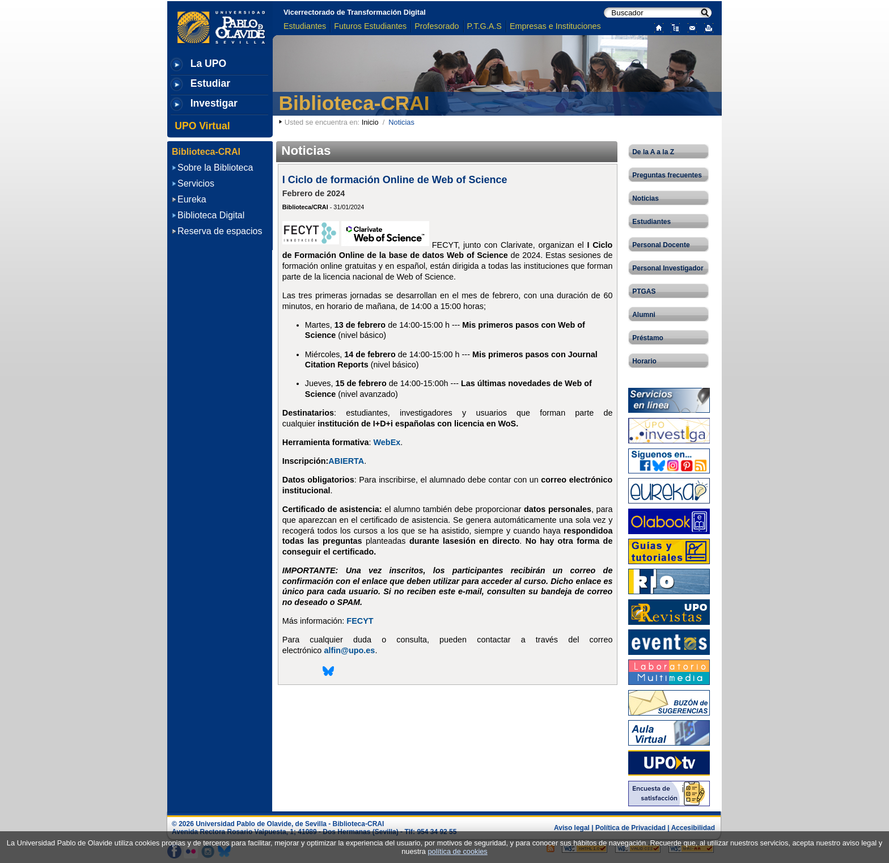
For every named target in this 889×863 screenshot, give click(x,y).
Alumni (643, 315)
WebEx (387, 442)
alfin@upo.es (349, 650)
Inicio (370, 122)
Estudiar (210, 83)
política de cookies (457, 851)
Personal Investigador (667, 268)
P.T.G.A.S (484, 26)
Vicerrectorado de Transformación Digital (354, 12)
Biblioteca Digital (210, 215)
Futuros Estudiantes (370, 26)
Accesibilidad (693, 828)
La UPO (208, 63)
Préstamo (647, 338)
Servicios (195, 183)
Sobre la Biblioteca (215, 167)
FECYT (359, 620)
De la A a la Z (653, 152)
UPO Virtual (202, 126)
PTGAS (643, 291)
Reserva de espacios (219, 231)
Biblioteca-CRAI (354, 103)
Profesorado (436, 26)
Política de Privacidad (630, 828)
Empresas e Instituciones (555, 26)
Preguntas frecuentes (667, 175)
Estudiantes (304, 26)
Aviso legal (572, 828)
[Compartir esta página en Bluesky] (328, 674)
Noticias (645, 198)
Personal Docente (660, 245)
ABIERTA (346, 461)
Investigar (214, 103)
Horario (644, 361)
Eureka (191, 199)
